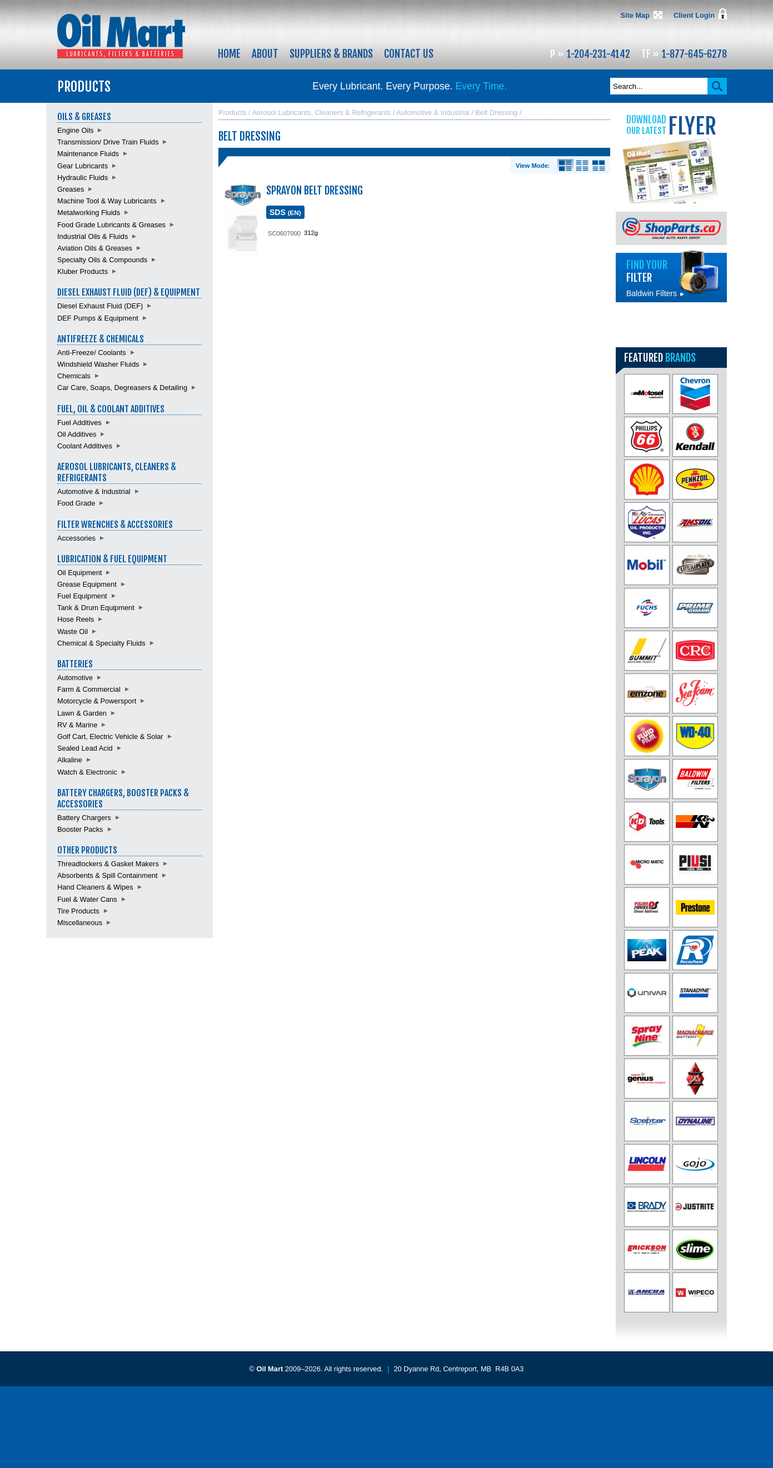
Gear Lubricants (82, 166)
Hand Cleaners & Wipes (95, 887)
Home (229, 54)
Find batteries (671, 325)
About (265, 54)
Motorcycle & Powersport (96, 701)
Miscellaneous (79, 922)
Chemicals (74, 376)
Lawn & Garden (82, 713)
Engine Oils (75, 130)
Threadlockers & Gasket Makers (108, 864)
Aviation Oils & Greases (94, 248)
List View (582, 165)
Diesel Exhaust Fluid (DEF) (100, 306)
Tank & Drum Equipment (95, 607)
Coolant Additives (84, 446)
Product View (599, 165)
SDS (285, 212)
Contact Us (408, 54)
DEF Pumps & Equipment (97, 318)
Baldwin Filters (655, 293)
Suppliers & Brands (331, 54)
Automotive (75, 677)
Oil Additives (76, 434)
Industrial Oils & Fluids (92, 236)
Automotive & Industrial (94, 491)
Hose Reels (75, 619)
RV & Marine (77, 725)
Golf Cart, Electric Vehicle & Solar (110, 736)
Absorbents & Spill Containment (107, 875)
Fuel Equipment (82, 596)
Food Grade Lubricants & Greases (111, 225)
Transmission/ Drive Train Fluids (107, 142)
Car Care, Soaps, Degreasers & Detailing (122, 387)
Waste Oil (72, 631)
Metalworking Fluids (88, 212)
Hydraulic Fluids (82, 177)
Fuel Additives (79, 422)
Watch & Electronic (87, 772)
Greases (70, 189)
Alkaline (69, 760)
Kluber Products (82, 271)
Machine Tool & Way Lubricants (107, 201)
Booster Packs (80, 829)
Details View (565, 165)
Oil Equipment (79, 572)
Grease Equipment (87, 584)
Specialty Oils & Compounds (102, 260)
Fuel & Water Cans (87, 899)
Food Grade (76, 503)
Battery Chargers (84, 817)
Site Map (635, 15)
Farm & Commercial (89, 689)
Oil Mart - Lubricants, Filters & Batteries (121, 36)
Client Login (694, 15)
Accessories (76, 538)
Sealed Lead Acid (85, 748)
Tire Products (78, 911)
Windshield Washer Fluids (98, 364)
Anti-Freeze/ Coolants (91, 352)
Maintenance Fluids (88, 153)
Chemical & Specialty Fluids (101, 643)
